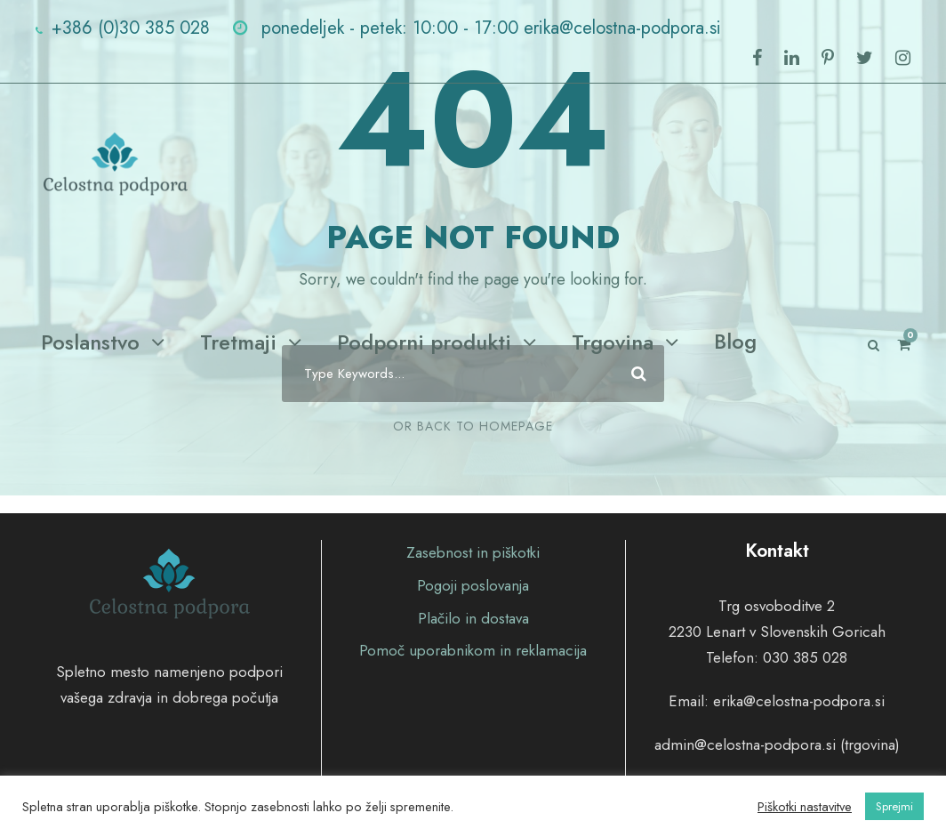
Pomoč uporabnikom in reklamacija (473, 650)
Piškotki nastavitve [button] (805, 807)
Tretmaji (238, 342)
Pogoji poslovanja (473, 585)
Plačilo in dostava (473, 618)
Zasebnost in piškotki (473, 552)
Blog (735, 341)
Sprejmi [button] (894, 806)
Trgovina (612, 342)
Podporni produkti (424, 342)
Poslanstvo (90, 342)
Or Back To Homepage (473, 426)
